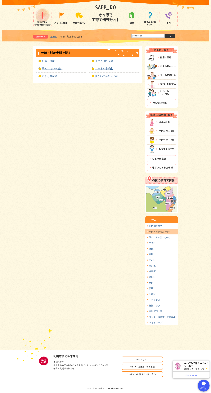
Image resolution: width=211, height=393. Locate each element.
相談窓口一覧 (155, 311)
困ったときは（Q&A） (160, 237)
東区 (151, 254)
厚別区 (152, 265)
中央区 (152, 243)
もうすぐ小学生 (104, 68)
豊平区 (152, 271)
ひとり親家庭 (49, 76)
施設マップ (154, 305)
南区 (151, 283)
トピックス (154, 300)
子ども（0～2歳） (105, 60)
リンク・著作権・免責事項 (162, 317)
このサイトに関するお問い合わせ (142, 374)
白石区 (152, 260)
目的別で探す (155, 226)
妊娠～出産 (48, 60)
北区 (151, 248)
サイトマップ (155, 322)
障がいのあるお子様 (106, 76)
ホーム (53, 36)
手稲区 (152, 294)
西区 (151, 288)
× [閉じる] (207, 363)
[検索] (148, 36)
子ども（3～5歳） (52, 68)
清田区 (152, 277)
